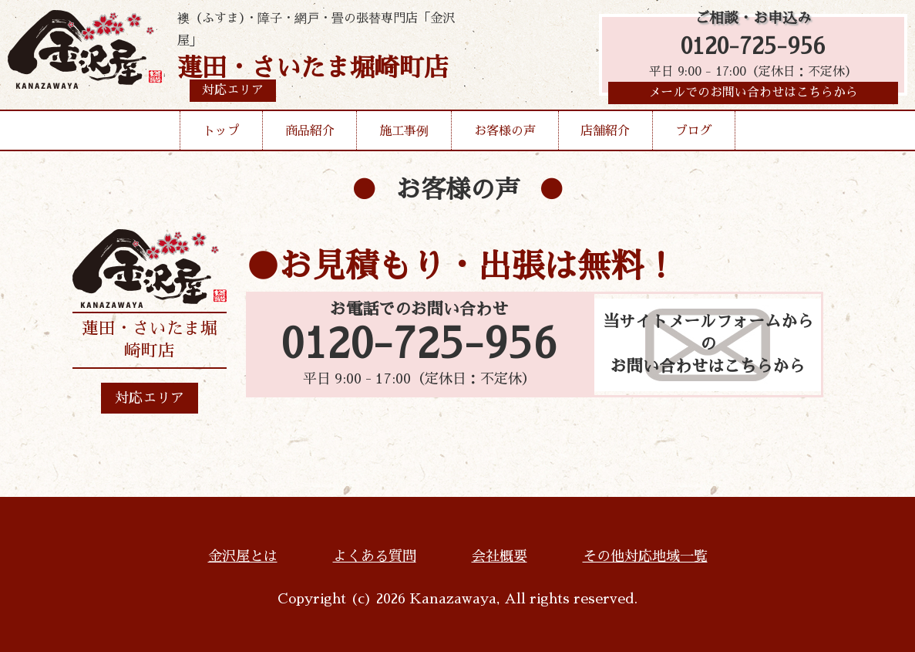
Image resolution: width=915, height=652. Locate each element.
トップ (221, 134)
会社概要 (499, 556)
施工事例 (404, 134)
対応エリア (149, 398)
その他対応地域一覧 (645, 556)
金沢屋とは (243, 556)
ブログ (693, 134)
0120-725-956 (753, 48)
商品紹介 (310, 134)
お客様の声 (505, 134)
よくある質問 (374, 556)
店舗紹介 (605, 134)
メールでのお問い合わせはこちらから (753, 96)
